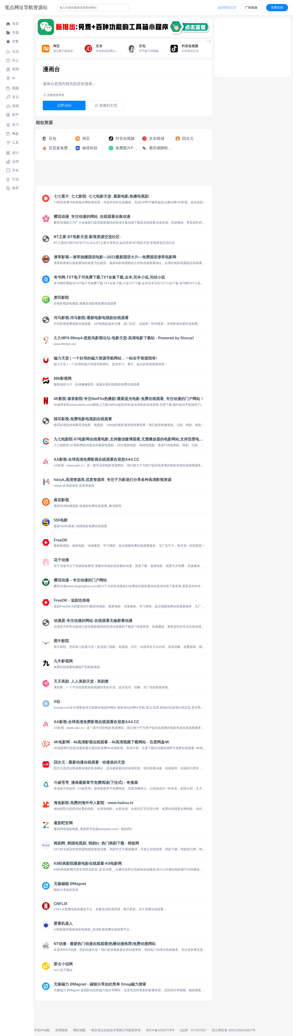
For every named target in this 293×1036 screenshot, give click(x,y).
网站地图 (79, 1030)
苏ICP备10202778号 (160, 1030)
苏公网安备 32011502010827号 (233, 1030)
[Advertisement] (122, 174)
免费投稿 (277, 7)
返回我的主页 (227, 7)
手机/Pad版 (42, 1030)
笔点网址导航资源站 (26, 7)
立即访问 (64, 105)
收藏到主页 (105, 105)
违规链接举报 (53, 95)
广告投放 (251, 7)
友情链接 (61, 1030)
